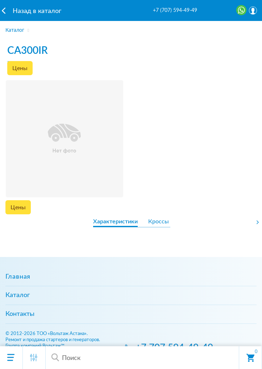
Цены (20, 68)
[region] (131, 28)
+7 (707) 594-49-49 (175, 10)
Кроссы (158, 221)
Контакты (19, 314)
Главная (17, 277)
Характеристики (115, 221)
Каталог (17, 295)
